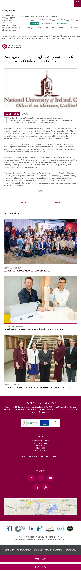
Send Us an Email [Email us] (51, 457)
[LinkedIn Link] (36, 487)
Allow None (48, 23)
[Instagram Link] (31, 478)
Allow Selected (62, 23)
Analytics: (61, 19)
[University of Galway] (11, 47)
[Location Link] (40, 514)
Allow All (35, 23)
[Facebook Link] (41, 478)
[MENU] (77, 3)
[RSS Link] (45, 487)
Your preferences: (43, 19)
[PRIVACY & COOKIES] (25, 549)
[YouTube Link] (50, 478)
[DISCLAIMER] (10, 549)
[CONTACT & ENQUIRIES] (54, 549)
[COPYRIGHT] (39, 549)
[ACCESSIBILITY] (70, 549)
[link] (10, 528)
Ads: (73, 19)
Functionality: (24, 19)
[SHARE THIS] (40, 558)
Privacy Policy (66, 38)
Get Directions (31, 457)
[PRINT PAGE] (40, 567)
